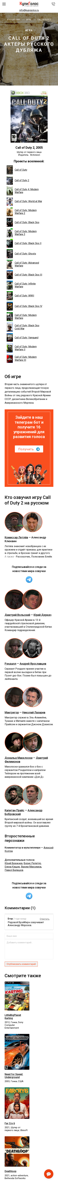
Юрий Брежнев (14, 863)
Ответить (44, 919)
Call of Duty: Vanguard (22, 337)
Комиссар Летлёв (16, 537)
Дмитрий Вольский (17, 614)
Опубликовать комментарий (21, 964)
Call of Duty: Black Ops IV (24, 306)
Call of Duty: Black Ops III (24, 274)
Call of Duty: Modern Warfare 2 (22, 211)
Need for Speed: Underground (14, 1076)
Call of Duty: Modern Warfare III (22, 358)
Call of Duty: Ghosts (21, 253)
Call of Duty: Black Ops (23, 222)
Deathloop (10, 1171)
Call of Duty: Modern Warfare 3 (22, 232)
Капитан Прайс (14, 810)
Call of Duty (17, 169)
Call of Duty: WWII (20, 295)
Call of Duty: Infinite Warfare (21, 285)
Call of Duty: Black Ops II (24, 243)
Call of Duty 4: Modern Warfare (23, 190)
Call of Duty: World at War (24, 201)
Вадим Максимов (31, 866)
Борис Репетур (32, 863)
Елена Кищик (12, 866)
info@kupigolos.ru (29, 10)
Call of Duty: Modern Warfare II (22, 348)
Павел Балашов (14, 870)
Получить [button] (29, 449)
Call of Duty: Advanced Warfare (23, 264)
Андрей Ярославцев (33, 663)
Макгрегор (12, 712)
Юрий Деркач (42, 614)
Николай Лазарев (33, 712)
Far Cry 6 (10, 1123)
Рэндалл (10, 663)
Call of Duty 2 (18, 180)
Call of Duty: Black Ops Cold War (23, 327)
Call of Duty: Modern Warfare (22, 316)
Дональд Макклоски (18, 757)
